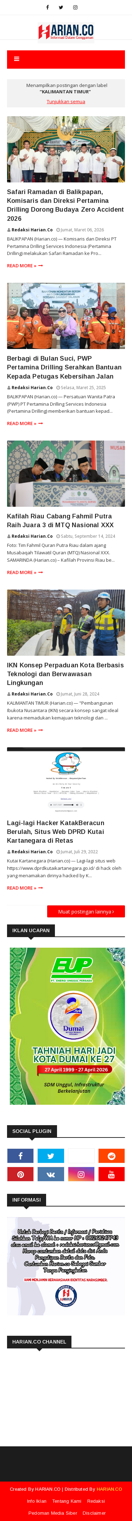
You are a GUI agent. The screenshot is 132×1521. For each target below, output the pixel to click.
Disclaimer (94, 1513)
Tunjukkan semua (66, 101)
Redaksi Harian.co (32, 230)
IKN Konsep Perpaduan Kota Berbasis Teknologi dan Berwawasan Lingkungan (65, 674)
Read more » (22, 265)
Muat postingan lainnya (84, 911)
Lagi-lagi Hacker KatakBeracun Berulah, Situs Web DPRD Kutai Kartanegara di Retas (55, 831)
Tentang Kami (66, 1501)
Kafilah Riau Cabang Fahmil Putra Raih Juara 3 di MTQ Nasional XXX (60, 521)
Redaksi (96, 1501)
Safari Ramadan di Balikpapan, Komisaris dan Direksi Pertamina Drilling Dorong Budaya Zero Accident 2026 (65, 205)
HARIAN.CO (48, 1489)
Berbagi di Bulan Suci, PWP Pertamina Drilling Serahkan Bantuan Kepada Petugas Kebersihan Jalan (64, 367)
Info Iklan (36, 1501)
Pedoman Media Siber (53, 1513)
